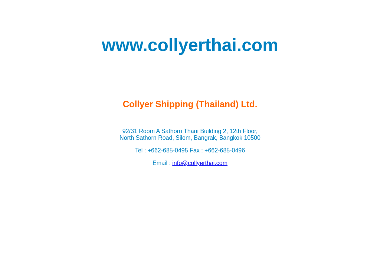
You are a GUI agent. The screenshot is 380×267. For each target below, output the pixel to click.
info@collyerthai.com (199, 163)
